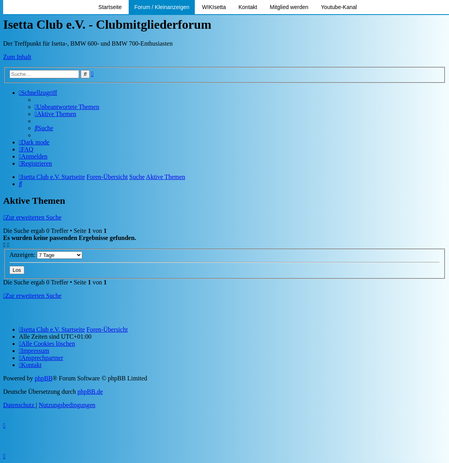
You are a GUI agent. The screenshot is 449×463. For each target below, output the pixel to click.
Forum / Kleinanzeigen (161, 7)
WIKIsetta (214, 7)
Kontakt (247, 7)
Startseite (110, 7)
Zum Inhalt (17, 56)
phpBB (43, 378)
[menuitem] (67, 106)
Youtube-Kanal (339, 7)
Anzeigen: (45, 254)
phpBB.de (90, 391)
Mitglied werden (289, 7)
